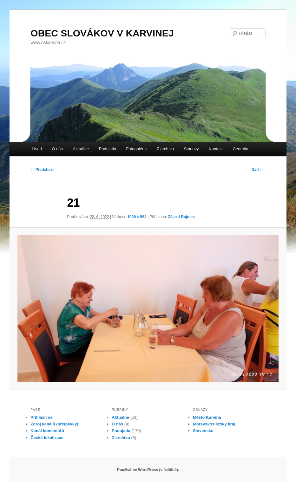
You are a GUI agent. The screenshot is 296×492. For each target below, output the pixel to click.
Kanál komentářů (47, 430)
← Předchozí (42, 169)
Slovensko (203, 430)
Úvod (37, 148)
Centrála (240, 148)
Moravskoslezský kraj (214, 424)
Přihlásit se (41, 417)
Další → (259, 169)
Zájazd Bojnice (181, 217)
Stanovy (191, 148)
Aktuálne (81, 148)
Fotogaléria (136, 148)
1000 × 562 (136, 217)
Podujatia (107, 148)
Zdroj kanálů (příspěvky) (54, 424)
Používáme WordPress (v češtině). (148, 470)
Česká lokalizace (46, 437)
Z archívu (165, 148)
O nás (57, 148)
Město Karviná (207, 417)
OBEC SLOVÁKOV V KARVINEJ (102, 33)
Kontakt (216, 148)
